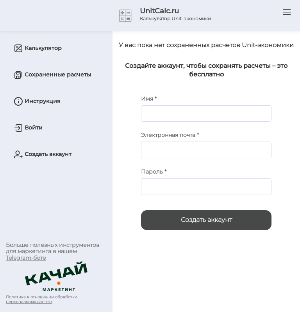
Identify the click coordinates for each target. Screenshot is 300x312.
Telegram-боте (26, 257)
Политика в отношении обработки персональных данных (41, 299)
